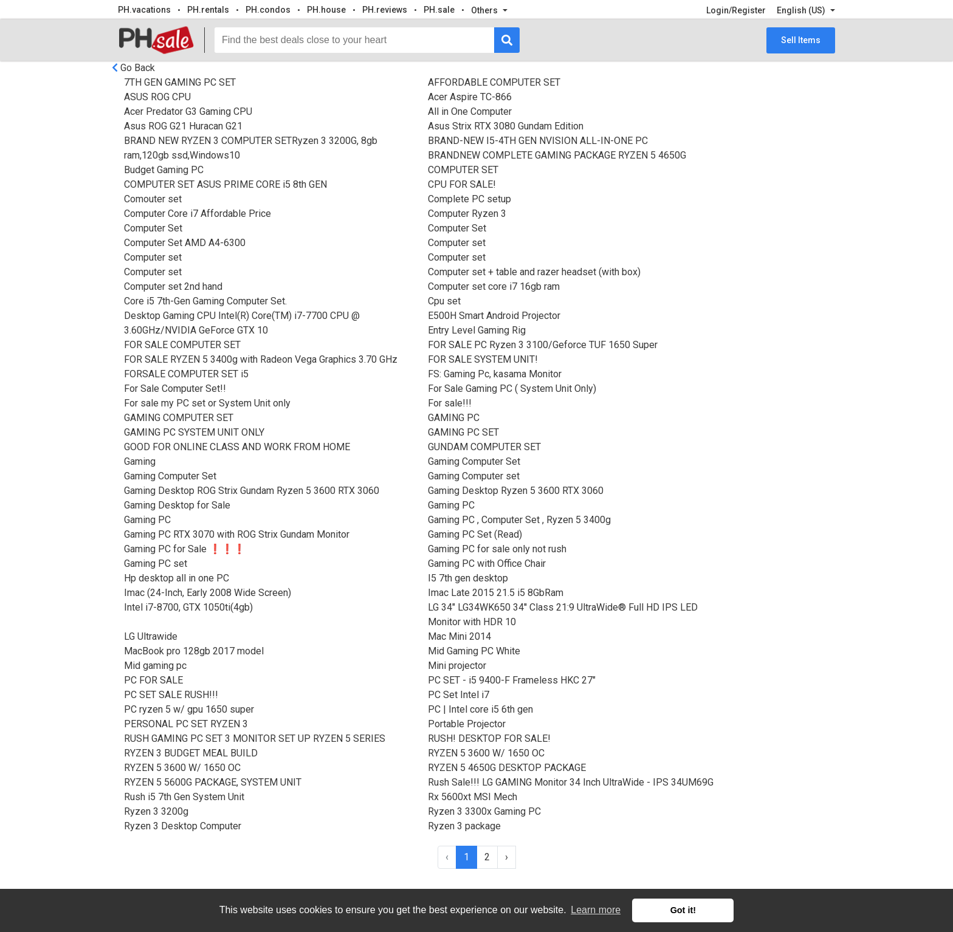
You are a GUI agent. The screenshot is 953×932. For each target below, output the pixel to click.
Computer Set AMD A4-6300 (185, 242)
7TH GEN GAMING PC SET (180, 82)
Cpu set (444, 301)
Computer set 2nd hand (173, 286)
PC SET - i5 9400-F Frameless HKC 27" (512, 680)
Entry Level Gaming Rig (477, 330)
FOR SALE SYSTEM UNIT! (483, 359)
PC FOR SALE (153, 680)
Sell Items (801, 40)
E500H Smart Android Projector (494, 315)
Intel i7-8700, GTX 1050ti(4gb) (188, 607)
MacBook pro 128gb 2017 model (194, 651)
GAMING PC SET (463, 432)
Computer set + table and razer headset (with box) (534, 272)
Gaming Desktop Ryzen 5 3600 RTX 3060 (516, 490)
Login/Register (736, 10)
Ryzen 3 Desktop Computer (182, 826)
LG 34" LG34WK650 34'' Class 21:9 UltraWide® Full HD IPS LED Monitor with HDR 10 (563, 614)
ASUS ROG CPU (157, 97)
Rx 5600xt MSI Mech (472, 797)
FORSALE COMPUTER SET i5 (186, 374)
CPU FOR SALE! (462, 184)
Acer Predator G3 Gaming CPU (188, 111)
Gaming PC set (155, 563)
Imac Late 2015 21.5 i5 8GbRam (495, 592)
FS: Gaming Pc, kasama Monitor (495, 374)
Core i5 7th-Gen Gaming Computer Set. (205, 301)
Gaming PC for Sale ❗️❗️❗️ (185, 549)
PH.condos (268, 10)
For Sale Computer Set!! (175, 388)
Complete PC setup (469, 199)
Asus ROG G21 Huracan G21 (183, 126)
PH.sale (439, 10)
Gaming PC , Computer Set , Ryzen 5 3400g (519, 520)
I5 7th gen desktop (468, 578)
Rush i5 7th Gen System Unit (184, 797)
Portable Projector (467, 724)
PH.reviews (384, 10)
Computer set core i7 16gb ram (494, 286)
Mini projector (457, 665)
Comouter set (153, 199)
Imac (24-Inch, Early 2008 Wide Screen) (207, 592)
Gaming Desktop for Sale (177, 505)
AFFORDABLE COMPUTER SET (494, 82)
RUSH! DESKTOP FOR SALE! (489, 738)
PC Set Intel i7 (458, 695)
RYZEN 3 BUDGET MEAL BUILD (191, 753)
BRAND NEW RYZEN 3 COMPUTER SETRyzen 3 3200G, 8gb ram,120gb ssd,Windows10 (250, 148)
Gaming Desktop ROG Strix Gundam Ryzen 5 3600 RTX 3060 (251, 490)
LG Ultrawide (150, 636)
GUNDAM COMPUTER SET (484, 447)
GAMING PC (454, 417)
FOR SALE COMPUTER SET (182, 345)
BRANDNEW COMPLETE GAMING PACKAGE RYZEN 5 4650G (557, 155)
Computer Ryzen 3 (467, 213)
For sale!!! (450, 403)
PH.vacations (144, 10)
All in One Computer (470, 111)
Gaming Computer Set (474, 461)
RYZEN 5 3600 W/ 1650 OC (486, 753)
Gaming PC (451, 505)
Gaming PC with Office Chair (487, 563)
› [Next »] (506, 857)
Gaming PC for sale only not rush (497, 549)
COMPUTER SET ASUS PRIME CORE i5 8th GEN (225, 184)
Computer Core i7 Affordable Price (197, 213)
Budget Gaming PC (164, 170)
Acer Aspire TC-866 (470, 97)
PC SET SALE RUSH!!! (171, 695)
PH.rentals (208, 10)
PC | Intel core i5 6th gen (480, 709)
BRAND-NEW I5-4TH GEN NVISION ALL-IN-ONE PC (538, 140)
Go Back (137, 68)
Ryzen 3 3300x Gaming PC (484, 811)
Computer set (457, 242)
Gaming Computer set (474, 476)
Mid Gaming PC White (474, 651)
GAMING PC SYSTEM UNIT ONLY (194, 432)
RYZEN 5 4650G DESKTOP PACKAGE (507, 767)
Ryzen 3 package (464, 826)
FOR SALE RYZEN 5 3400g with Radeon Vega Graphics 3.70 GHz (260, 359)
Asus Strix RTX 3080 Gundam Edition (505, 126)
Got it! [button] (683, 910)
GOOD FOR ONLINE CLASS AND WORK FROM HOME (237, 447)
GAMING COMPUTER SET (178, 417)
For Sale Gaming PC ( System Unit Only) (512, 388)
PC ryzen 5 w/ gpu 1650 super (189, 709)
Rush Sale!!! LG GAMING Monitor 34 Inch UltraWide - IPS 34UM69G (571, 782)
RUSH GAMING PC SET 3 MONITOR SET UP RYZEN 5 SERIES (254, 738)
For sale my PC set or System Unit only (207, 403)
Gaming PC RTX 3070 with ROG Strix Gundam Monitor (236, 534)
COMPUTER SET (463, 170)
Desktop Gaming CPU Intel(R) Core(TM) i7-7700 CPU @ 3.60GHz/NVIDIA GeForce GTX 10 (242, 323)
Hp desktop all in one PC (176, 578)
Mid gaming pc (155, 665)
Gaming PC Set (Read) (475, 534)
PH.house (326, 10)
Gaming (140, 461)
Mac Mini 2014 (459, 636)
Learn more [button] (596, 910)
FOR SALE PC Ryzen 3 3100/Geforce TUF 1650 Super (543, 345)
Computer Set (153, 228)
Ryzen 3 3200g (156, 811)
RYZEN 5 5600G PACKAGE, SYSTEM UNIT (212, 782)
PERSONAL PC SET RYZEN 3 (186, 724)
